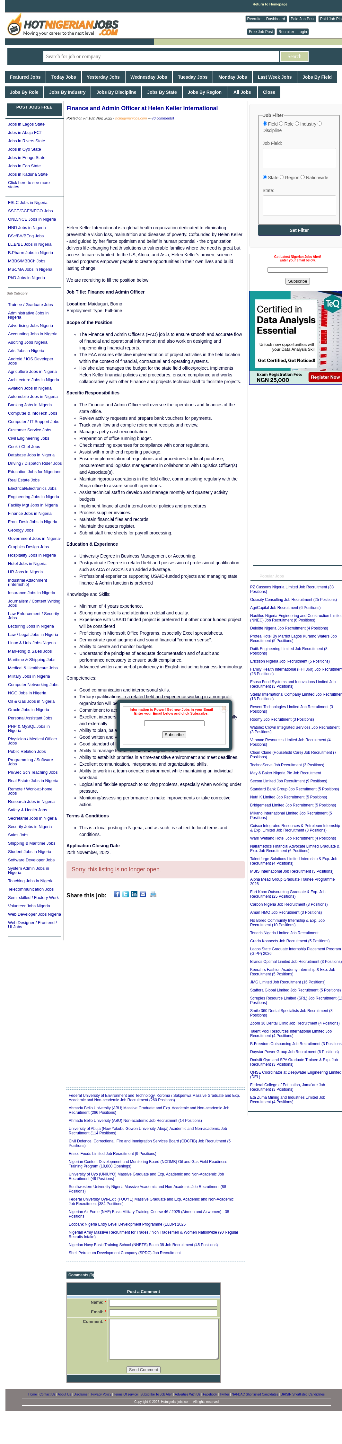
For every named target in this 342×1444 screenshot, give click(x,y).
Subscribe (174, 734)
